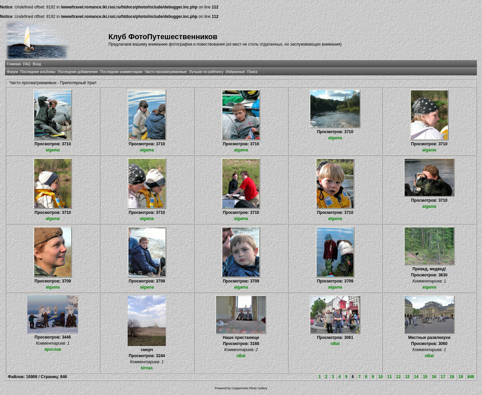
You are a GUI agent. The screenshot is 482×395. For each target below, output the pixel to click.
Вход (37, 64)
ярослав (52, 349)
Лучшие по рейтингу (206, 72)
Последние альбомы (37, 72)
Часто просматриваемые (166, 72)
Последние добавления (78, 72)
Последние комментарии (121, 72)
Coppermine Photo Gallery (249, 388)
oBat (241, 355)
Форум (12, 72)
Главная (14, 64)
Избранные (235, 72)
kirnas (147, 368)
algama (52, 150)
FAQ (26, 64)
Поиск (252, 72)
